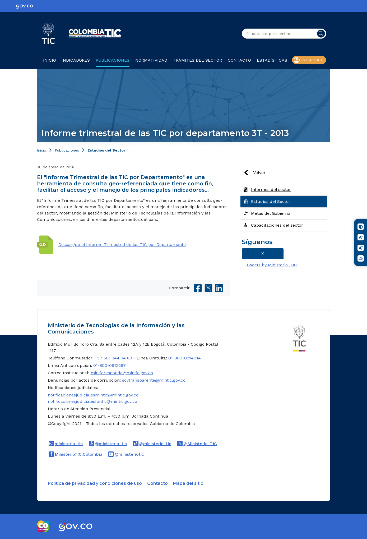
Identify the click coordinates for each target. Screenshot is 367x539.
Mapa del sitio (188, 483)
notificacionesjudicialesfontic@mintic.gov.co (92, 401)
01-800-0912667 (109, 365)
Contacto (239, 60)
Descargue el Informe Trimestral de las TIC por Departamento (122, 244)
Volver (259, 172)
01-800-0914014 (184, 357)
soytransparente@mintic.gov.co (153, 380)
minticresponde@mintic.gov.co (122, 372)
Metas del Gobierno (270, 213)
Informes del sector (271, 189)
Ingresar (311, 59)
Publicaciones (112, 60)
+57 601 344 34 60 (113, 357)
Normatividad (151, 60)
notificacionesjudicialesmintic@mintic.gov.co (93, 395)
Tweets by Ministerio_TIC (271, 264)
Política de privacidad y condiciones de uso (95, 483)
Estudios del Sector (106, 150)
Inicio (49, 60)
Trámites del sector (197, 60)
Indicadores (76, 60)
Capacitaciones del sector (277, 225)
